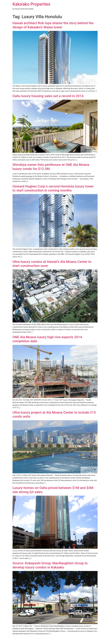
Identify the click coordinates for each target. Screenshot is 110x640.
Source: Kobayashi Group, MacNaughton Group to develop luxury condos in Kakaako (50, 565)
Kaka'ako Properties (31, 4)
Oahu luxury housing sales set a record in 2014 (48, 96)
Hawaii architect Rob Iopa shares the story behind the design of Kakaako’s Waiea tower (53, 25)
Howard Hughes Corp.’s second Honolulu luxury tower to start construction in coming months (53, 188)
